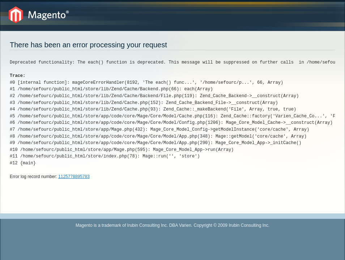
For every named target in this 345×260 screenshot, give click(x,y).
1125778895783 (74, 176)
